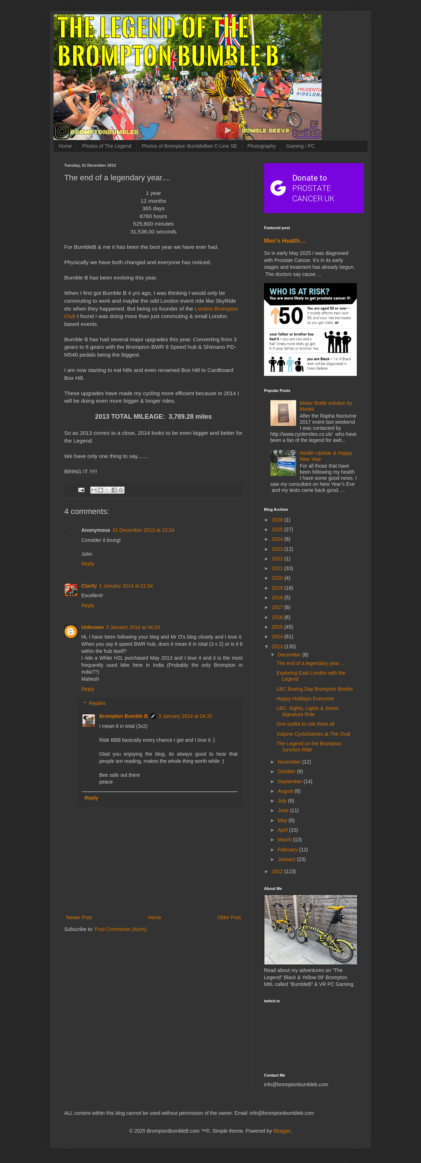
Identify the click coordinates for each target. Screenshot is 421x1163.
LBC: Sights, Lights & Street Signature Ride (308, 711)
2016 (278, 617)
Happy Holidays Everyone (305, 698)
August (286, 791)
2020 (278, 578)
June (284, 810)
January (287, 859)
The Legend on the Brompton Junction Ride (309, 746)
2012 (278, 871)
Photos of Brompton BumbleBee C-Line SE (189, 146)
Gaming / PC (300, 146)
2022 (278, 559)
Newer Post (79, 917)
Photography (262, 146)
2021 (278, 568)
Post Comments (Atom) (121, 929)
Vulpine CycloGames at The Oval (313, 734)
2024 (278, 539)
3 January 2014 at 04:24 (133, 627)
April (283, 830)
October (287, 771)
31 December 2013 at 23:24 (143, 530)
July (283, 801)
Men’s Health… (285, 240)
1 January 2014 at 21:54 (126, 586)
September (290, 781)
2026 (278, 520)
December (290, 655)
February (288, 849)
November (290, 762)
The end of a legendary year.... (310, 663)
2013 (278, 646)
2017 (278, 607)
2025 (278, 529)
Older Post (229, 917)
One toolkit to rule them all (306, 724)
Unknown (92, 627)
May (283, 820)
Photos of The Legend (106, 146)
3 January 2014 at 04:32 (185, 716)
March (285, 839)
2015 (278, 627)
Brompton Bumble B (123, 716)
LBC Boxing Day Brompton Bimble (315, 689)
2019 (278, 588)
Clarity (89, 586)
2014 (278, 636)
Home (65, 146)
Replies (97, 703)
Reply (87, 564)
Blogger (281, 1131)
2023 (278, 549)
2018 (278, 597)
